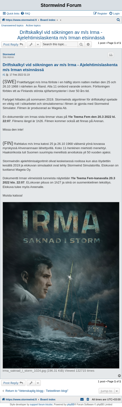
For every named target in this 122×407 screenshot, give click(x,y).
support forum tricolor (41, 404)
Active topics (33, 25)
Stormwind (9, 54)
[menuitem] (25, 13)
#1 (4, 74)
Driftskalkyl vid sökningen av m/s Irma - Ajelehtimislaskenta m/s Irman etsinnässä (61, 35)
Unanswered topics (12, 25)
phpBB (70, 404)
